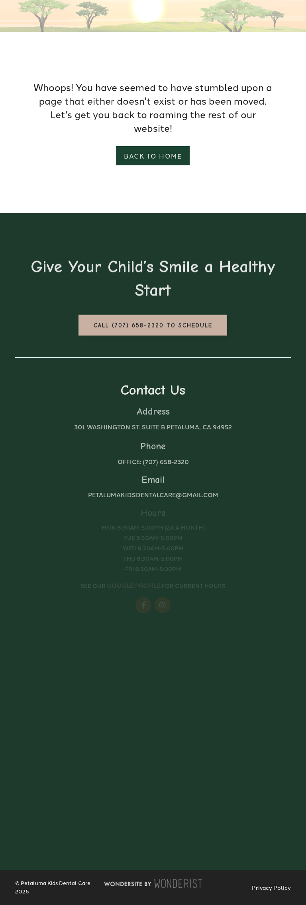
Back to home (153, 155)
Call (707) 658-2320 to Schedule (153, 327)
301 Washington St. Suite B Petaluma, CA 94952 (153, 427)
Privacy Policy (271, 887)
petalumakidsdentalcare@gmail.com (153, 494)
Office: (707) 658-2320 (153, 461)
